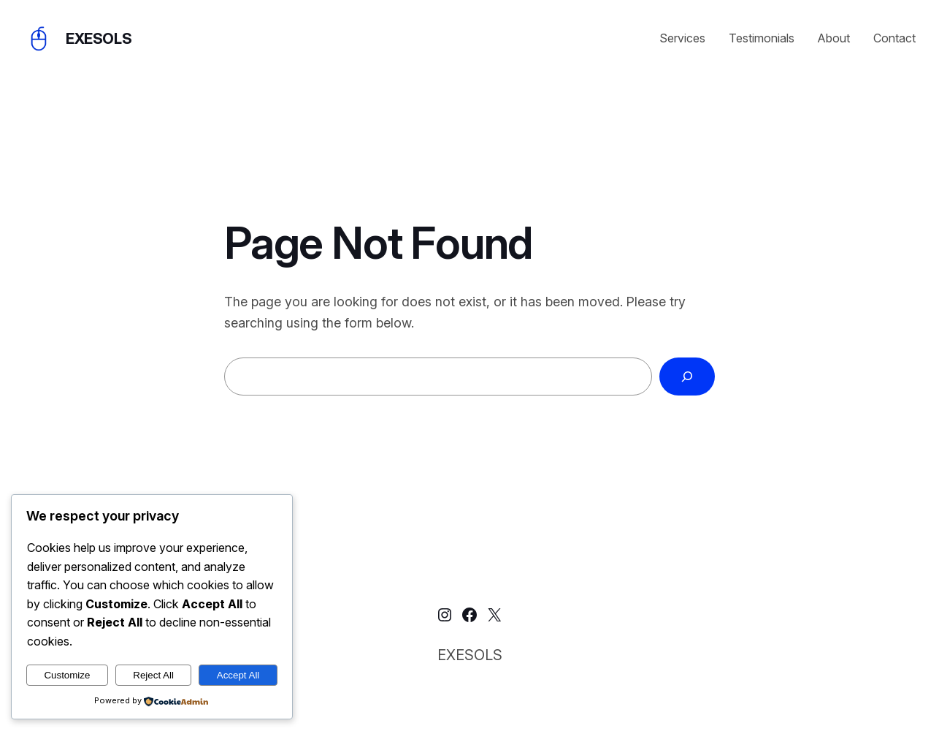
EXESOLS (98, 39)
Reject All (153, 675)
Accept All (238, 675)
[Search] (687, 376)
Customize (67, 675)
